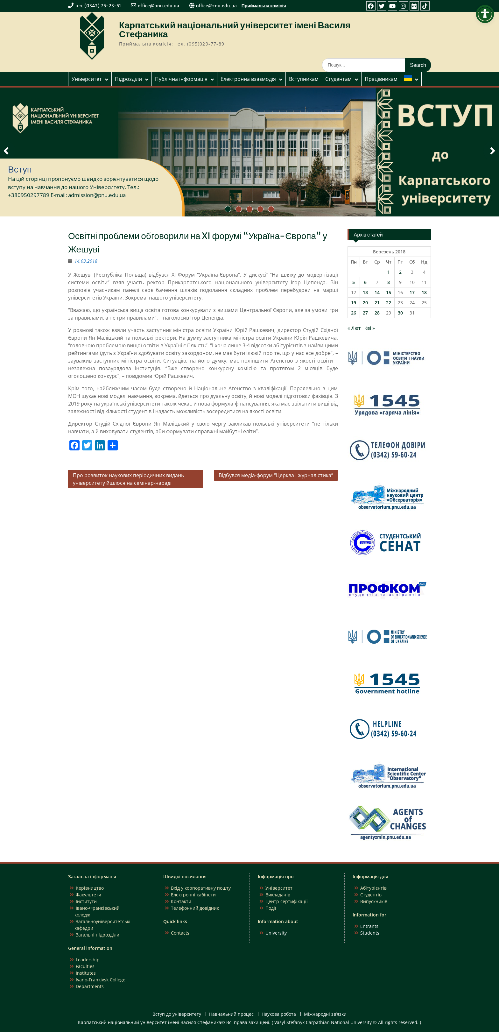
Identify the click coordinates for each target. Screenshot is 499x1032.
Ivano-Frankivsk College (100, 980)
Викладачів (277, 895)
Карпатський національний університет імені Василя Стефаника (234, 29)
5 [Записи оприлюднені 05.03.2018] (353, 282)
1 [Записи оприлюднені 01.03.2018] (388, 272)
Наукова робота (279, 1014)
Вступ (20, 169)
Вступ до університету (176, 1014)
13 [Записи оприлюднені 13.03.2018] (365, 292)
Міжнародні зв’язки (325, 1014)
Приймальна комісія (264, 6)
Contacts (180, 933)
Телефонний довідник (195, 908)
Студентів (371, 895)
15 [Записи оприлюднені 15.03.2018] (388, 292)
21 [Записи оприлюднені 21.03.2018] (377, 303)
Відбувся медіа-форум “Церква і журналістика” (276, 475)
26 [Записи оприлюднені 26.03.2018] (353, 313)
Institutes (86, 973)
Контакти (181, 901)
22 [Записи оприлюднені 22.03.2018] (388, 303)
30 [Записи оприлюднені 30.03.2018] (400, 313)
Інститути (86, 901)
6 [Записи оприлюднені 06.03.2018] (365, 282)
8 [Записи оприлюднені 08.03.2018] (388, 282)
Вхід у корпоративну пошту (201, 888)
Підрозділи (128, 78)
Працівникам (381, 78)
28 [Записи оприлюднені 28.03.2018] (377, 313)
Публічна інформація (181, 78)
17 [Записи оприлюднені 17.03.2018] (412, 292)
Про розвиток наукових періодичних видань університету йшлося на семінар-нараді (128, 479)
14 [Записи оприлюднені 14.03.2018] (377, 292)
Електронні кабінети (193, 895)
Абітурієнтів (373, 888)
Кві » (369, 328)
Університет (87, 78)
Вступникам (304, 78)
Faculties (85, 966)
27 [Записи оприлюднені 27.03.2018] (365, 313)
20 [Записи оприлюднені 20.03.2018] (365, 303)
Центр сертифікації (286, 901)
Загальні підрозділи (97, 935)
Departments (90, 986)
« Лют (354, 328)
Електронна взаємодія (248, 78)
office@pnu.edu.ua (158, 6)
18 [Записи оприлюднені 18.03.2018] (424, 292)
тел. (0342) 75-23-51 (98, 6)
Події (270, 908)
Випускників (373, 901)
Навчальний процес (231, 1014)
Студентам (338, 78)
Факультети (88, 895)
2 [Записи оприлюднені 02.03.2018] (400, 272)
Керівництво (90, 888)
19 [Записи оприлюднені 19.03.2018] (353, 303)
